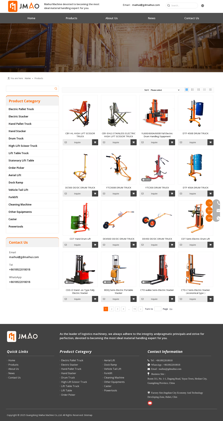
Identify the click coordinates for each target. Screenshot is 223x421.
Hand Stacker (17, 131)
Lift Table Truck (19, 153)
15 (135, 308)
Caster (13, 219)
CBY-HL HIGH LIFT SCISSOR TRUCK (80, 135)
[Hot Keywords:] (168, 5)
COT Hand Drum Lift (80, 238)
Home (11, 360)
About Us (13, 369)
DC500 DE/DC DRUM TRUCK (80, 187)
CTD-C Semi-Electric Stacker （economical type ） (195, 291)
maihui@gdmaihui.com (146, 5)
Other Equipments (20, 212)
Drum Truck (16, 138)
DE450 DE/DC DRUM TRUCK (157, 238)
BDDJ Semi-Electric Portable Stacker (118, 291)
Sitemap (88, 415)
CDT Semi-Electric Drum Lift (195, 238)
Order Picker (16, 168)
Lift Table (66, 390)
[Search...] (184, 5)
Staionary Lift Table (21, 160)
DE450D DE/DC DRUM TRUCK (118, 238)
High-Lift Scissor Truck (23, 146)
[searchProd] (29, 88)
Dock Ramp (16, 182)
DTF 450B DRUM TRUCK (195, 133)
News (11, 373)
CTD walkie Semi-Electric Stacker (157, 289)
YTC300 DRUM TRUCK (157, 187)
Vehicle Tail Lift (18, 190)
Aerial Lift (15, 175)
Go (170, 308)
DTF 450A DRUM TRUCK (195, 187)
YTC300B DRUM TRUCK (118, 187)
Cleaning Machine (20, 204)
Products (13, 364)
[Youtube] (150, 403)
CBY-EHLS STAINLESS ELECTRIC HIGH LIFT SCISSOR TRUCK (118, 135)
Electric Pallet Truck (21, 109)
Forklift (13, 197)
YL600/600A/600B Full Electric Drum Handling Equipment (157, 135)
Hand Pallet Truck (20, 124)
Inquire (72, 142)
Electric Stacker (18, 116)
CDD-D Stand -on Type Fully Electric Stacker (80, 291)
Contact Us (14, 377)
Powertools (16, 226)
